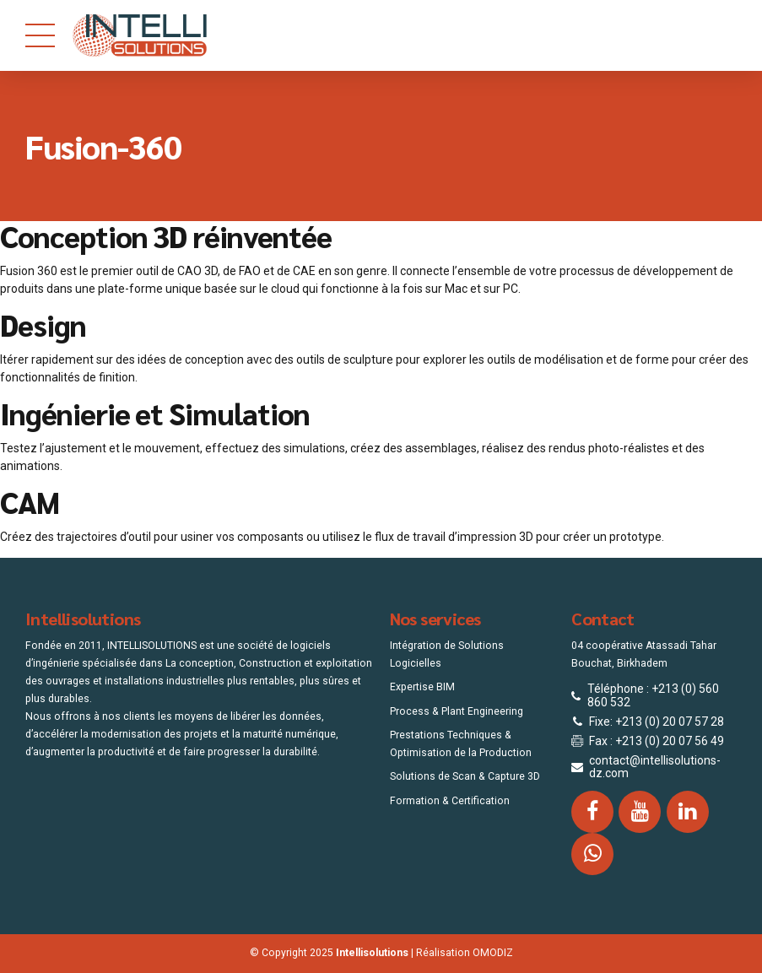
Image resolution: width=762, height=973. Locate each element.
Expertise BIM (422, 687)
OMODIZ (493, 953)
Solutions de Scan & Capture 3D (465, 776)
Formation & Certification (450, 801)
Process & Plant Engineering (456, 711)
